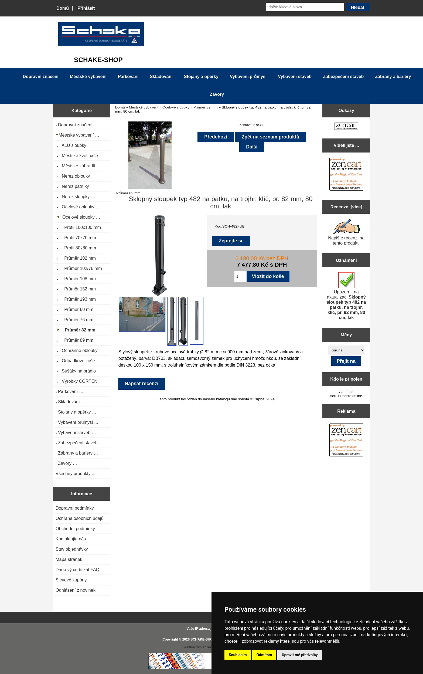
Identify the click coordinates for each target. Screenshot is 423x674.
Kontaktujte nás (71, 538)
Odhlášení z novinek (75, 590)
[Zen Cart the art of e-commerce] (346, 126)
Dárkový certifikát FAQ (77, 569)
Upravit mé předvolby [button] (300, 655)
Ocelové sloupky (175, 107)
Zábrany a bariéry (393, 76)
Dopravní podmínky (75, 508)
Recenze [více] (346, 206)
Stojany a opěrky (201, 76)
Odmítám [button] (264, 655)
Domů (62, 8)
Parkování (128, 76)
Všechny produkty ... (75, 473)
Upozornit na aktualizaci (346, 296)
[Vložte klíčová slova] (305, 7)
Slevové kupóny (71, 579)
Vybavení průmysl (248, 76)
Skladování (161, 76)
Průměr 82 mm (205, 107)
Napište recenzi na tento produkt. (346, 232)
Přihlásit (86, 8)
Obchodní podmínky (75, 528)
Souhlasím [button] (238, 655)
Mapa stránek (69, 559)
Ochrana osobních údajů (80, 518)
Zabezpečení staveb (343, 76)
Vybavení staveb (295, 76)
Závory (217, 94)
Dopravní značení (40, 76)
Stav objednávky (72, 549)
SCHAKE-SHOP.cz (204, 639)
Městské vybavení (143, 107)
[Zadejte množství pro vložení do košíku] (240, 276)
